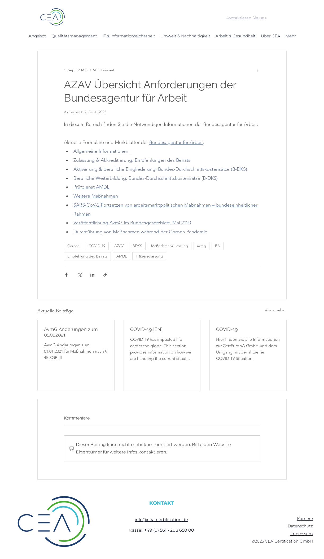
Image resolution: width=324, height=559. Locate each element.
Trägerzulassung (149, 256)
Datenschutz (300, 526)
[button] (37, 36)
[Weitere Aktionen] (257, 70)
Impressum (301, 533)
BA (217, 245)
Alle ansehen (276, 310)
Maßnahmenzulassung (169, 245)
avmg (201, 245)
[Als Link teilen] (105, 274)
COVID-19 (97, 245)
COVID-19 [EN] (146, 329)
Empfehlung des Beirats (87, 256)
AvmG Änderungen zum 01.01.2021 (71, 332)
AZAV (119, 245)
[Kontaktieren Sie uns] (245, 18)
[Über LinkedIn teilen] (92, 274)
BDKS (137, 245)
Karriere (305, 518)
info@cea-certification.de (161, 519)
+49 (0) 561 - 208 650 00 (169, 530)
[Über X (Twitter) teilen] (79, 274)
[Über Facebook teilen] (66, 274)
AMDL (121, 256)
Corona (73, 245)
